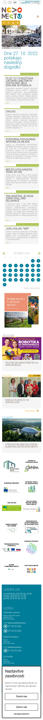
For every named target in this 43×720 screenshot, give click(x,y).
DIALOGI (10, 111)
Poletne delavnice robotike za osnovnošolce (21, 363)
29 (33, 280)
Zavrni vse (21, 707)
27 (21, 280)
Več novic (30, 410)
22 (33, 275)
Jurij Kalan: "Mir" (17, 228)
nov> (39, 253)
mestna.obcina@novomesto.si (17, 623)
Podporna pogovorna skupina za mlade (20, 140)
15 (33, 270)
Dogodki (6, 48)
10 (5, 270)
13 (21, 270)
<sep (4, 253)
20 (21, 275)
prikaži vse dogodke (32, 288)
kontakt (10, 2)
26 (16, 280)
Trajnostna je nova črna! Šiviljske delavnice (19, 198)
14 (27, 270)
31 (5, 284)
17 (5, 275)
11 (10, 270)
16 (38, 270)
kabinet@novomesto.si (14, 647)
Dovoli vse (21, 696)
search (5, 2)
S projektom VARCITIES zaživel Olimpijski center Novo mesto (21, 445)
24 (5, 280)
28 (27, 280)
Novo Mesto (17, 13)
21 (27, 275)
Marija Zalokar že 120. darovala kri (17, 401)
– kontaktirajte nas (30, 3)
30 (38, 280)
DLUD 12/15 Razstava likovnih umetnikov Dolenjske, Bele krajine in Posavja (19, 82)
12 (16, 270)
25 (10, 280)
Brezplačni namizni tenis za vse (19, 171)
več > (8, 103)
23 (38, 275)
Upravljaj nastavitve (21, 714)
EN (15, 2)
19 (16, 275)
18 (10, 275)
